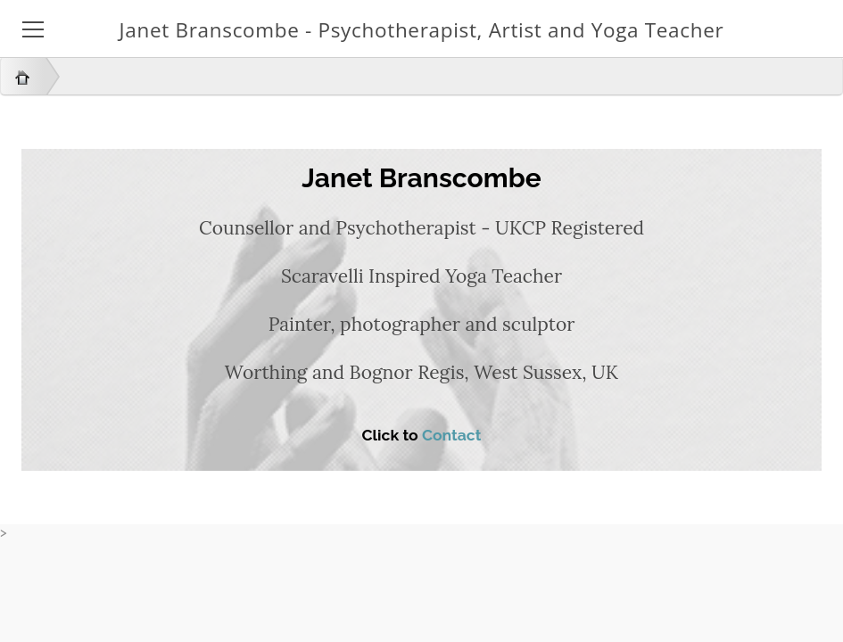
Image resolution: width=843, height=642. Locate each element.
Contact (452, 435)
